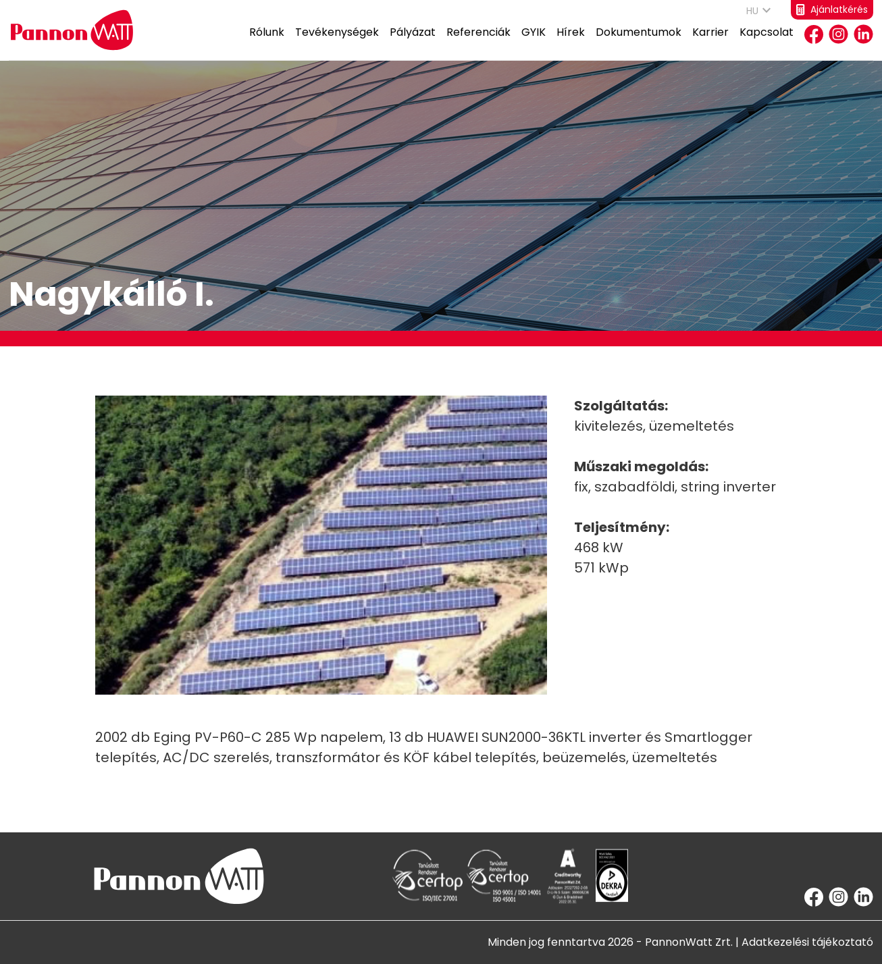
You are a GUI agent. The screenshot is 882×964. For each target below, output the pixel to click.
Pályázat (413, 42)
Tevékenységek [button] (337, 42)
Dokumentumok (638, 42)
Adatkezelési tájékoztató (807, 942)
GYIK (533, 42)
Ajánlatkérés (832, 9)
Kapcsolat (767, 42)
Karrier (710, 42)
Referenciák (478, 42)
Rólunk (266, 42)
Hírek (570, 42)
